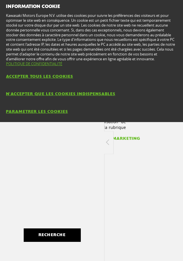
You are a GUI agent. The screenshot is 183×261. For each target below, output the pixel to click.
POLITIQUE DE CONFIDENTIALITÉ (34, 63)
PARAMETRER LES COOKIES (37, 111)
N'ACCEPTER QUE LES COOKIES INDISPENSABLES (60, 93)
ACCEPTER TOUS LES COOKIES (39, 76)
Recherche (52, 234)
